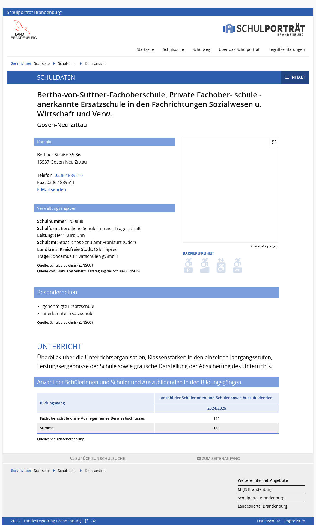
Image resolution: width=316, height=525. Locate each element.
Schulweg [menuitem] (201, 49)
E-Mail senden (51, 189)
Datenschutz (268, 520)
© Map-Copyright (265, 246)
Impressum (294, 520)
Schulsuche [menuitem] (173, 49)
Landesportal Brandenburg (262, 506)
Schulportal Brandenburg (261, 497)
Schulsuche (67, 63)
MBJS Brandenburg (255, 489)
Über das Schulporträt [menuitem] (239, 49)
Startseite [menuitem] (145, 49)
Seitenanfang (218, 458)
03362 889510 (69, 175)
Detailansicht (95, 63)
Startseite (42, 63)
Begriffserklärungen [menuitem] (286, 49)
